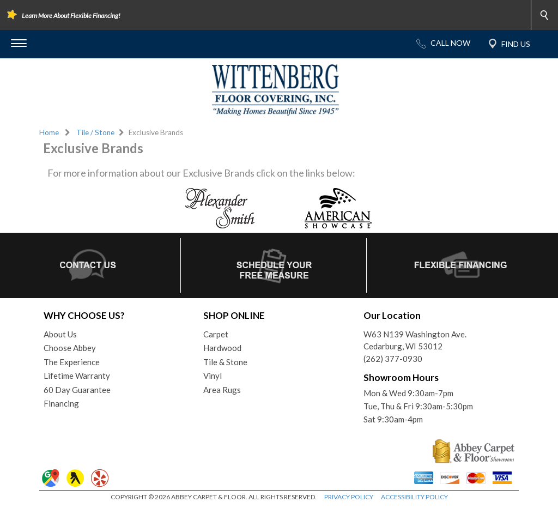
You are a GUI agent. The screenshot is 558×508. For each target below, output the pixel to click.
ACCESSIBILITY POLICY (414, 497)
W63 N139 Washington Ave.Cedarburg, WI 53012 (414, 340)
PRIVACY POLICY (348, 497)
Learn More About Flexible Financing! (71, 15)
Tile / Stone (95, 132)
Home (49, 132)
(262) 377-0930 (392, 359)
